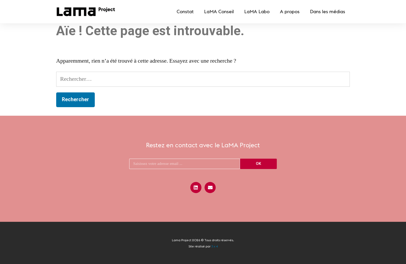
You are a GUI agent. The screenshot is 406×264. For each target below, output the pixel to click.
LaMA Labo (257, 11)
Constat (185, 11)
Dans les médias (327, 11)
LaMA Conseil (219, 11)
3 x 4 (214, 246)
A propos (290, 11)
